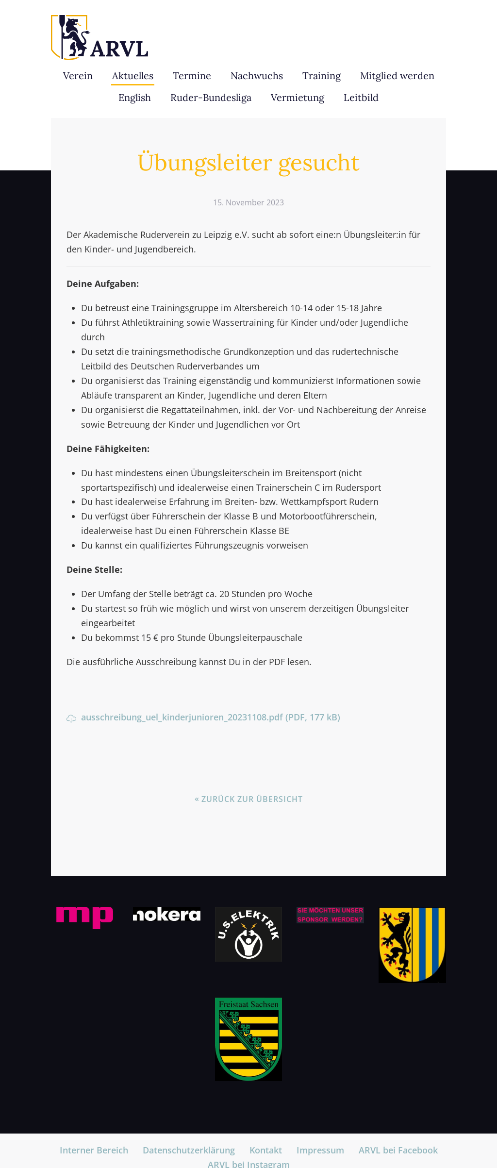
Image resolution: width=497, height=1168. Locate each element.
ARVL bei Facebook (398, 1150)
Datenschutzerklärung (189, 1150)
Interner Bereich (94, 1150)
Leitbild (361, 97)
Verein (78, 75)
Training (321, 75)
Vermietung (297, 97)
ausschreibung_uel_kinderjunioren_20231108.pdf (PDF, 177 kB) (203, 717)
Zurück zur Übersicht (252, 799)
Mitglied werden (397, 75)
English (134, 97)
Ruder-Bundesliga (210, 97)
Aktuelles (132, 75)
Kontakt (265, 1150)
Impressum (320, 1150)
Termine (192, 75)
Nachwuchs (257, 75)
